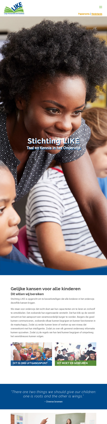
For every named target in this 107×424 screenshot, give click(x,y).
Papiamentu (84, 14)
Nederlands (96, 14)
